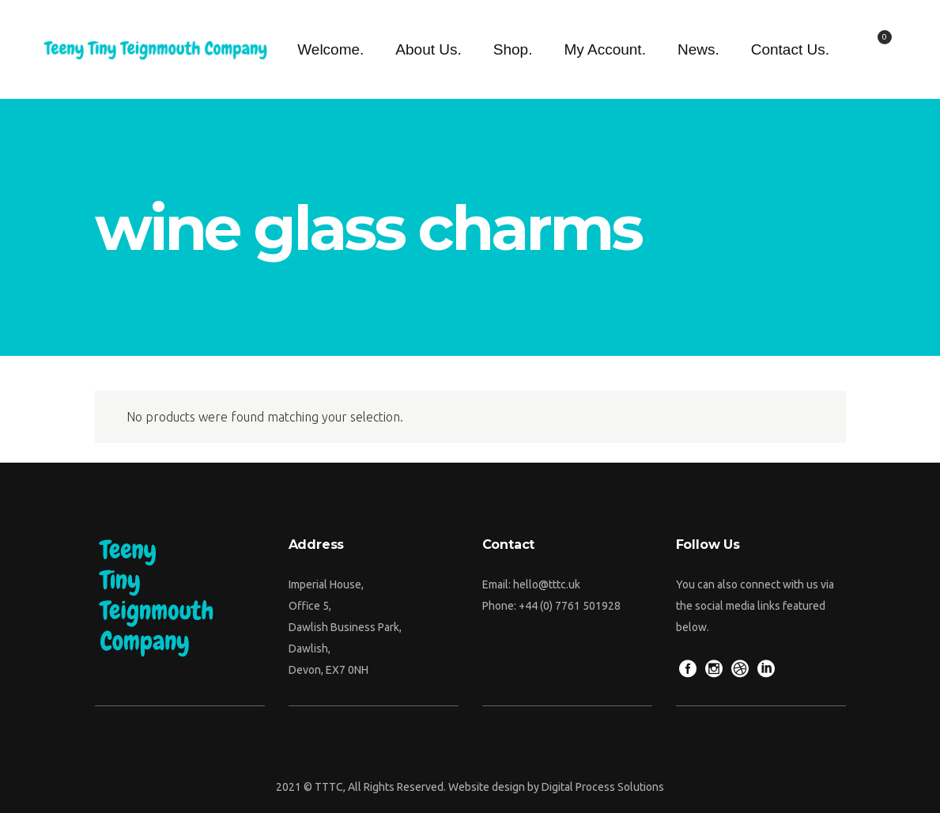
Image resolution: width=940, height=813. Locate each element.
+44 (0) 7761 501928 (570, 605)
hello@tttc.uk (546, 584)
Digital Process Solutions (603, 787)
